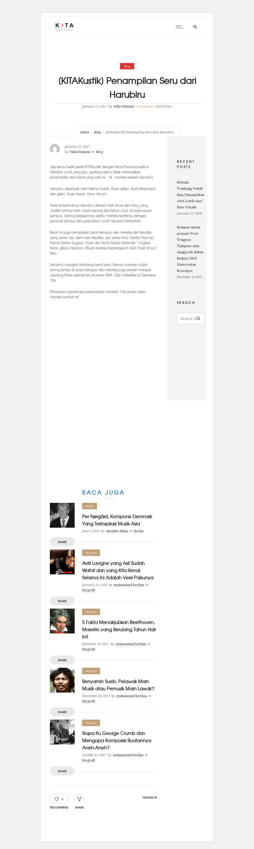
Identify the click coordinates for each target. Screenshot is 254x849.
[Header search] (195, 27)
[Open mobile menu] (181, 27)
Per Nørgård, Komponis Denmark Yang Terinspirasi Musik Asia (117, 520)
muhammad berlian (129, 585)
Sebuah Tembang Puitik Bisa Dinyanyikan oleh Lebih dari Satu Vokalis (190, 194)
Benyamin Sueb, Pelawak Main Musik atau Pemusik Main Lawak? (118, 685)
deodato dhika (117, 531)
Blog (97, 132)
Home (84, 132)
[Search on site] (190, 318)
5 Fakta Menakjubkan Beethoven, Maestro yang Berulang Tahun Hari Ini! (119, 629)
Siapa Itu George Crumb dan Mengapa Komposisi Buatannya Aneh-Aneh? (116, 740)
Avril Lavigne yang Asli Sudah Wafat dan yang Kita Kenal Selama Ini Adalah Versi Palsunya (117, 570)
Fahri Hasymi (124, 106)
